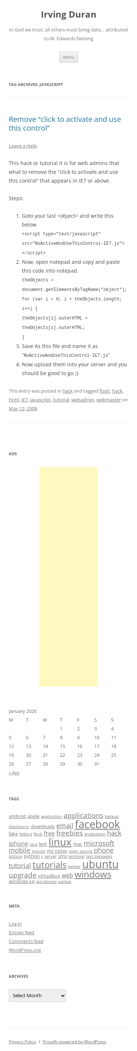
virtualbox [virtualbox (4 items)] (49, 871)
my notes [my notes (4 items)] (57, 847)
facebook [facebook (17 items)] (97, 820)
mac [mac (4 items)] (77, 840)
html (14, 395)
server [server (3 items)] (51, 852)
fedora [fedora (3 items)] (25, 830)
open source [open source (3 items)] (80, 847)
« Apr (14, 768)
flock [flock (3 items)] (38, 830)
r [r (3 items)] (42, 852)
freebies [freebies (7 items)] (69, 829)
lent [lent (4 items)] (43, 840)
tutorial (61, 395)
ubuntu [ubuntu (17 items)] (100, 860)
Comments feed (26, 937)
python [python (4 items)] (32, 852)
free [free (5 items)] (49, 829)
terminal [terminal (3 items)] (76, 852)
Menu (68, 57)
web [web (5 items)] (67, 871)
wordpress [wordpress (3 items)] (46, 877)
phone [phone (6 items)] (104, 846)
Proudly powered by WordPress (74, 1038)
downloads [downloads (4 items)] (43, 822)
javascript (40, 395)
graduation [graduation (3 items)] (95, 830)
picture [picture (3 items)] (15, 852)
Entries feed (21, 928)
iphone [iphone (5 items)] (18, 839)
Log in (15, 919)
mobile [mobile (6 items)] (19, 846)
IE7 (24, 395)
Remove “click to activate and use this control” (65, 123)
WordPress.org (25, 946)
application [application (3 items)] (51, 812)
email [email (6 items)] (64, 821)
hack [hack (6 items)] (114, 828)
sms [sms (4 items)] (62, 852)
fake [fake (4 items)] (13, 829)
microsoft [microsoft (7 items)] (99, 839)
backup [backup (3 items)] (112, 812)
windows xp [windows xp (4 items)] (22, 877)
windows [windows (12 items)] (93, 870)
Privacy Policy (22, 1038)
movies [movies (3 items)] (38, 847)
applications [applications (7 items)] (83, 811)
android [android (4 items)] (17, 812)
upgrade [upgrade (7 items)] (23, 871)
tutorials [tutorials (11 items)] (49, 860)
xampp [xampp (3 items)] (64, 877)
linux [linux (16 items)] (60, 838)
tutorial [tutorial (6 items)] (20, 861)
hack (67, 387)
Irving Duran (68, 14)
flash (104, 387)
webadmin (82, 395)
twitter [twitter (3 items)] (74, 862)
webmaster (108, 395)
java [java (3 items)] (33, 840)
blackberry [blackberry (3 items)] (19, 822)
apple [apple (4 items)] (33, 812)
